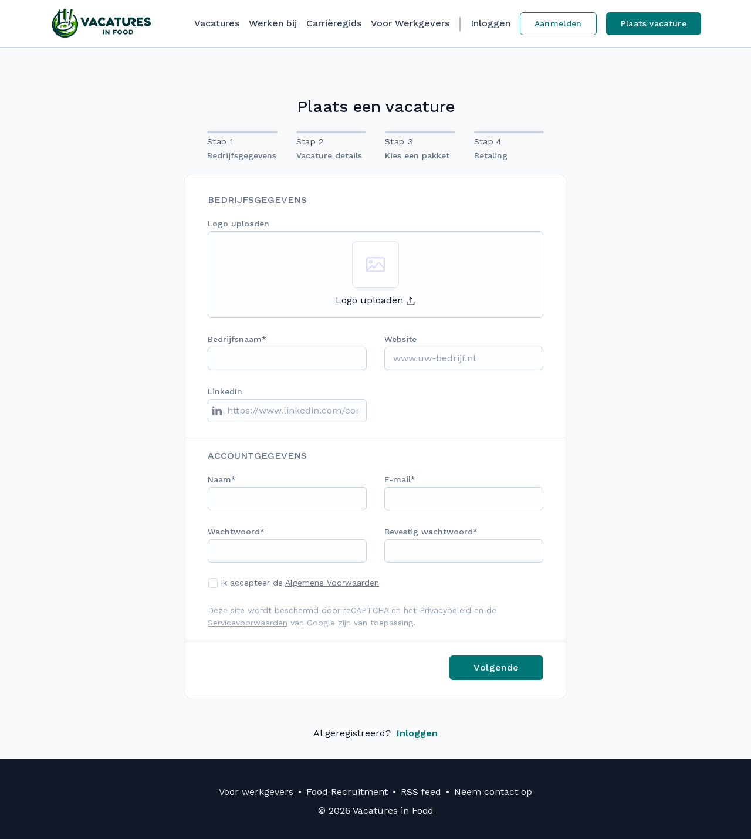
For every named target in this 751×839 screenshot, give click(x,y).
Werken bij (273, 23)
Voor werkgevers (256, 791)
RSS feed (421, 791)
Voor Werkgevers (410, 23)
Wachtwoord (234, 531)
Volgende (496, 667)
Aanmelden (558, 23)
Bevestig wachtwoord (428, 531)
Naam (219, 479)
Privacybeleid (445, 610)
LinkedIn (225, 391)
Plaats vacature (653, 23)
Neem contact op (493, 791)
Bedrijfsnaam (235, 339)
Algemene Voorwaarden (332, 582)
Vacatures (216, 23)
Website (400, 339)
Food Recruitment (347, 791)
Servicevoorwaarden (247, 622)
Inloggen (490, 23)
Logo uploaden (238, 223)
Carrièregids (333, 23)
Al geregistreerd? (375, 733)
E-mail (397, 479)
